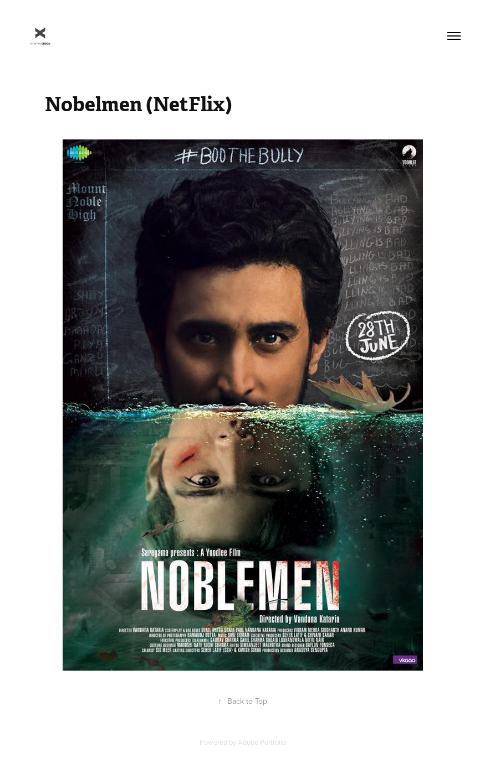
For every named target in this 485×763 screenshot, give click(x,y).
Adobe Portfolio (262, 742)
